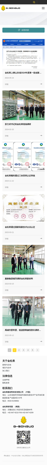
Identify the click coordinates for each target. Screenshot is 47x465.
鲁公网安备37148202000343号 (32, 456)
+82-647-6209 (27, 413)
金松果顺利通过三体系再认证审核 (20, 176)
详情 (6, 84)
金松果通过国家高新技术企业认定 (20, 227)
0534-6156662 (13, 401)
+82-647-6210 (13, 413)
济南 (18, 456)
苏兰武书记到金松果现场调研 (18, 124)
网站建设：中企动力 (10, 456)
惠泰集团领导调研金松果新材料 (19, 279)
